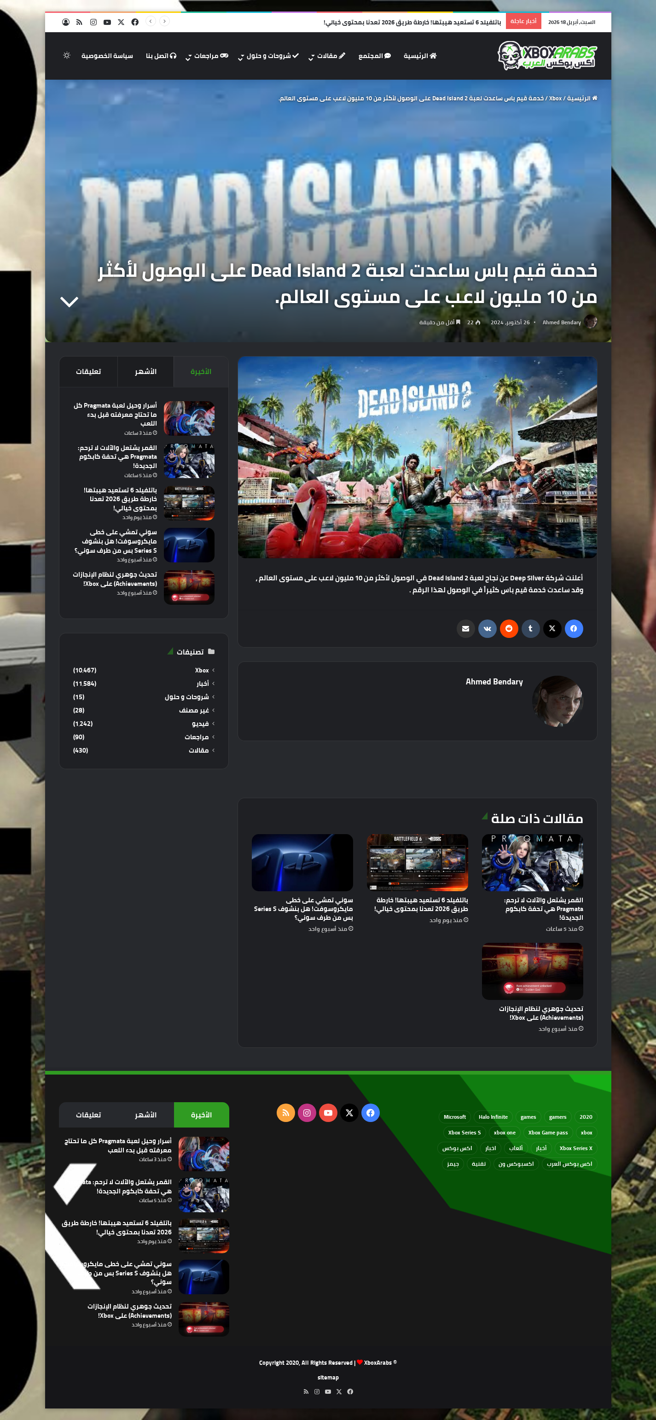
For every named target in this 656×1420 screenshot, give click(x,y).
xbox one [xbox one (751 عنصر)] (505, 1132)
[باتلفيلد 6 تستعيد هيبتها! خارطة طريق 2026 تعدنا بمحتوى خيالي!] (417, 862)
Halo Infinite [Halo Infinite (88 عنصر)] (493, 1116)
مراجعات (211, 56)
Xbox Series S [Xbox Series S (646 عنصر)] (464, 1132)
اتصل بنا (161, 56)
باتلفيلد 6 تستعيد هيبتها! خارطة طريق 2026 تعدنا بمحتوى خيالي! (421, 904)
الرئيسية (420, 56)
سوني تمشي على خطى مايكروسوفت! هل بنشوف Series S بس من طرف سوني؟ (303, 908)
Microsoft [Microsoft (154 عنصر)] (455, 1116)
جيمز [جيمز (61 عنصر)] (453, 1163)
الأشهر (146, 371)
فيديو (200, 723)
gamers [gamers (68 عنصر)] (558, 1116)
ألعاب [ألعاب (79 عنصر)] (516, 1148)
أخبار (203, 683)
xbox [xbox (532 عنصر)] (586, 1132)
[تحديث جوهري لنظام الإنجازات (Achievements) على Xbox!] (532, 971)
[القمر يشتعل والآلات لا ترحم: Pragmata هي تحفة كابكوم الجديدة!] (532, 862)
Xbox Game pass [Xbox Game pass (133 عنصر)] (548, 1132)
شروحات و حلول (273, 56)
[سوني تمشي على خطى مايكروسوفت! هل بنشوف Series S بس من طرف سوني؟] (302, 862)
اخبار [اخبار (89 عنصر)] (490, 1148)
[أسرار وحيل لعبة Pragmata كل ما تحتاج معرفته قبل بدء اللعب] (189, 418)
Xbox (555, 98)
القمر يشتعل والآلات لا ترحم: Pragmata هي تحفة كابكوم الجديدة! (543, 908)
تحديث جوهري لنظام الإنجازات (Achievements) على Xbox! (541, 1013)
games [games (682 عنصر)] (528, 1116)
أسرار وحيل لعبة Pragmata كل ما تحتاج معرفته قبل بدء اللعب (115, 414)
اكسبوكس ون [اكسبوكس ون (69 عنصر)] (516, 1163)
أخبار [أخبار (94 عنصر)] (541, 1148)
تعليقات (88, 371)
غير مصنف (194, 710)
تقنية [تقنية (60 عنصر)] (479, 1163)
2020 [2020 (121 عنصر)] (586, 1116)
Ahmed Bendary (562, 322)
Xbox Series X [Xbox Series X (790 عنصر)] (576, 1148)
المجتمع (375, 56)
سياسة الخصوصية (107, 56)
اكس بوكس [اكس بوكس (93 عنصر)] (457, 1148)
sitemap (328, 1377)
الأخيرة (201, 371)
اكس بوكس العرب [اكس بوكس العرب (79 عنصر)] (569, 1163)
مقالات (331, 56)
